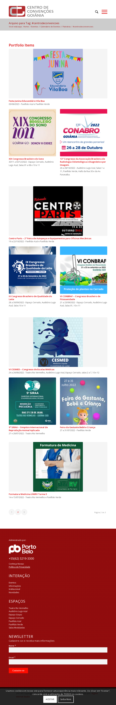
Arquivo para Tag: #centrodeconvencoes (34, 23)
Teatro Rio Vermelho (18, 608)
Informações (15, 586)
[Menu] (102, 11)
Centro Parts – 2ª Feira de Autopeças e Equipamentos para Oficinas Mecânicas (50, 238)
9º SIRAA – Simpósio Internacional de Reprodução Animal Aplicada (28, 429)
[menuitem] (95, 11)
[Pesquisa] (95, 11)
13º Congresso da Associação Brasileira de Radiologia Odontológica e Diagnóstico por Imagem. (83, 161)
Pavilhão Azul (15, 621)
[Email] (58, 661)
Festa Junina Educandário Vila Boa (27, 100)
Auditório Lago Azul (18, 611)
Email (12, 657)
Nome (12, 645)
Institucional (14, 589)
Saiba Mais (65, 699)
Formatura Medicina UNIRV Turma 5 (28, 494)
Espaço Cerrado (16, 618)
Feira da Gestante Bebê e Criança (77, 427)
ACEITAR (50, 699)
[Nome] (58, 650)
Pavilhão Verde (16, 624)
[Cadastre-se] (18, 670)
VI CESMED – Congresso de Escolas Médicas (31, 369)
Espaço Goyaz (15, 614)
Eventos (12, 582)
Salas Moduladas (17, 627)
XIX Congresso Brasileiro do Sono (26, 158)
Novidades (14, 592)
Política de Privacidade (19, 567)
